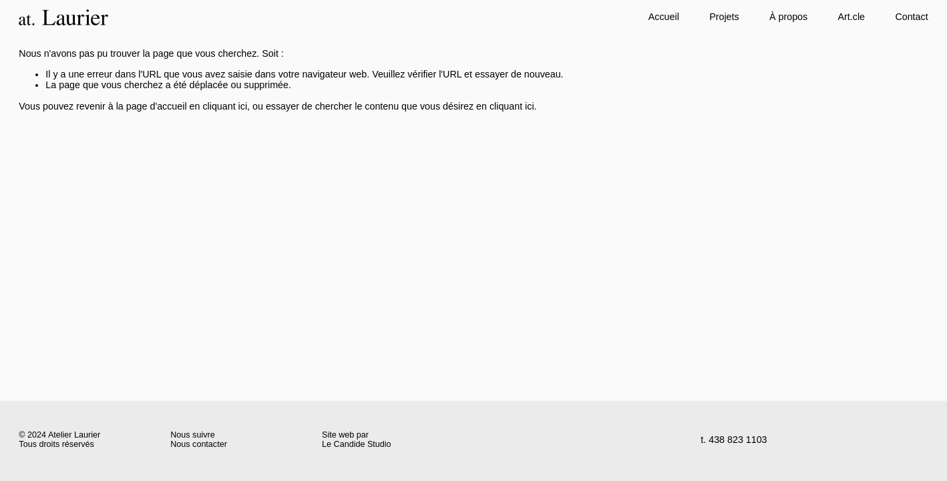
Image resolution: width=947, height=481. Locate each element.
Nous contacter (198, 444)
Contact (911, 16)
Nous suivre (192, 435)
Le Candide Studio (356, 444)
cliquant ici (224, 106)
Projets (724, 16)
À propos (788, 16)
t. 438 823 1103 (734, 440)
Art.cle (851, 16)
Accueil (663, 16)
